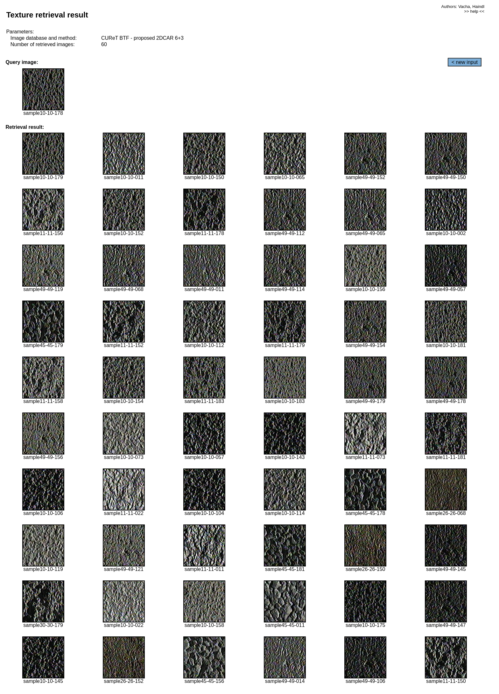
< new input (465, 62)
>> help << (474, 11)
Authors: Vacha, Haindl (462, 6)
